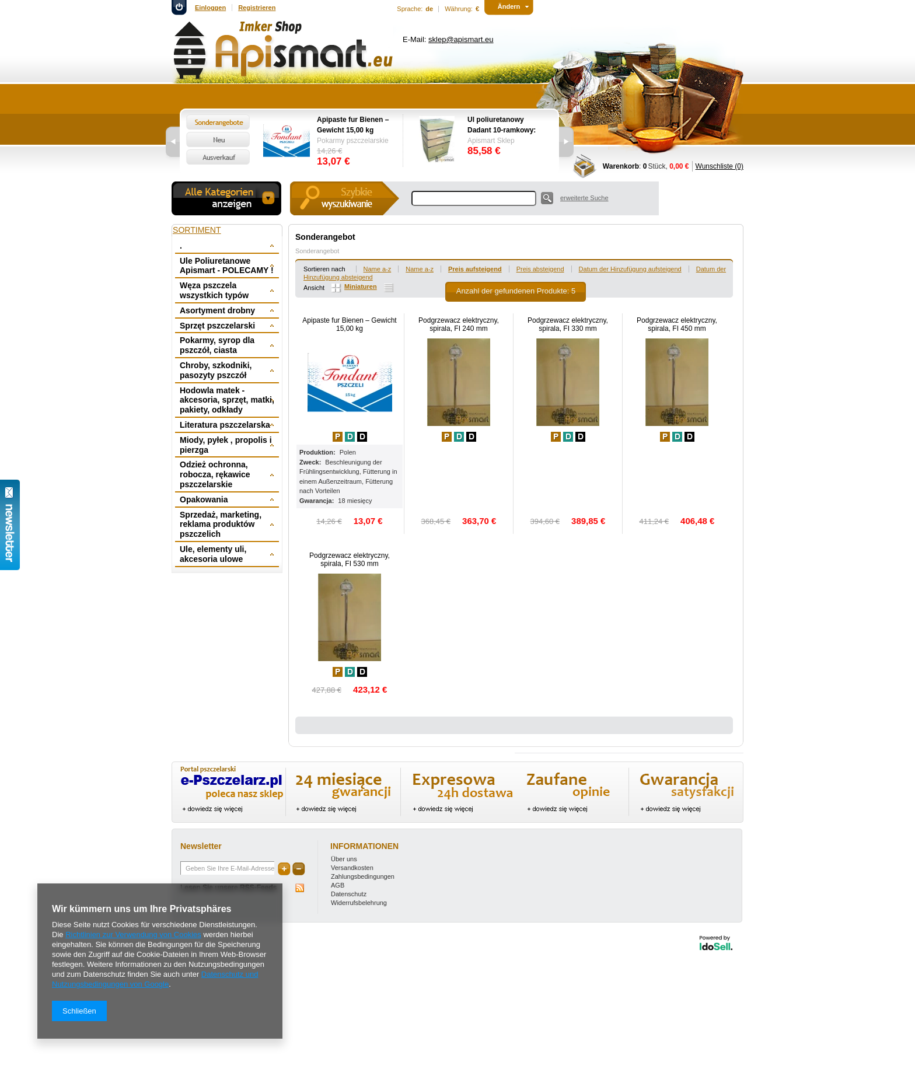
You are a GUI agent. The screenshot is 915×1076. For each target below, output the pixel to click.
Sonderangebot (317, 250)
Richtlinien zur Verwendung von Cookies (133, 934)
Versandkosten (352, 867)
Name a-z (378, 269)
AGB (337, 885)
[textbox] (473, 198)
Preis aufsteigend (475, 269)
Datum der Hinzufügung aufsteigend (630, 269)
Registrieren (256, 7)
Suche (547, 198)
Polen (348, 452)
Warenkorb (621, 166)
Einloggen (210, 7)
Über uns (344, 858)
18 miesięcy (355, 500)
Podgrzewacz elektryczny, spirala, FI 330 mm (568, 324)
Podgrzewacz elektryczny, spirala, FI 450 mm (677, 324)
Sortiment (197, 230)
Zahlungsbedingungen (362, 876)
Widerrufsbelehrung (359, 902)
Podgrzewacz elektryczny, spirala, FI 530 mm (349, 559)
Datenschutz (348, 893)
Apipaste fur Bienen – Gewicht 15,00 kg (353, 125)
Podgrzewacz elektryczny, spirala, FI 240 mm (458, 324)
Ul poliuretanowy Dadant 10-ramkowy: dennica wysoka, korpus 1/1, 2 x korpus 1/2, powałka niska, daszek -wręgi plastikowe (504, 125)
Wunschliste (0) (719, 166)
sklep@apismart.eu (460, 39)
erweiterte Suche (584, 197)
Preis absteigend (540, 269)
